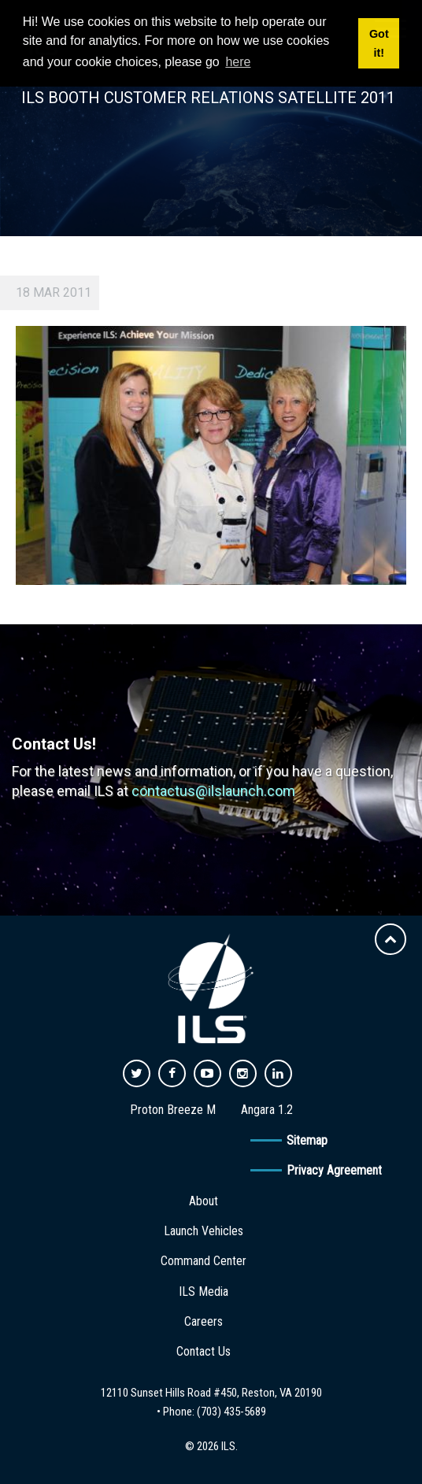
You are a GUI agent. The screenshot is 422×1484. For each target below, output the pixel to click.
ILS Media (203, 1291)
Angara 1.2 (267, 1109)
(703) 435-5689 (231, 1411)
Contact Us (203, 1351)
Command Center (203, 1260)
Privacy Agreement (334, 1170)
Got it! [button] (379, 43)
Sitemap (307, 1140)
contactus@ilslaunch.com (213, 791)
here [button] (237, 61)
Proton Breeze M (173, 1109)
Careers (203, 1321)
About (203, 1200)
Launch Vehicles (203, 1230)
